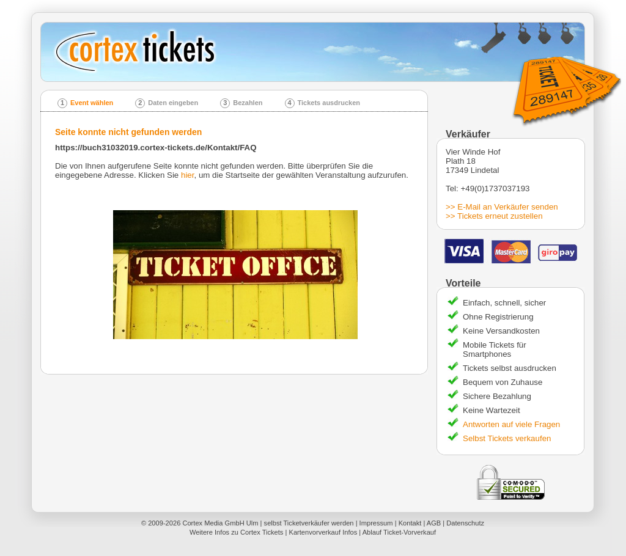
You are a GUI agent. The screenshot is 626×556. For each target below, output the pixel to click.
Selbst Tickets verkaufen (507, 438)
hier (187, 175)
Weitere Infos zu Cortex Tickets (237, 532)
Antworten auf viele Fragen (511, 424)
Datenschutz (465, 523)
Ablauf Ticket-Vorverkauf (399, 532)
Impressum (376, 523)
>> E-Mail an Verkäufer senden (502, 206)
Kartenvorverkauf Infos (323, 532)
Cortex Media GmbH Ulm (220, 523)
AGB (434, 523)
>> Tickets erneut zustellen (494, 216)
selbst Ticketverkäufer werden (309, 523)
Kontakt (410, 523)
